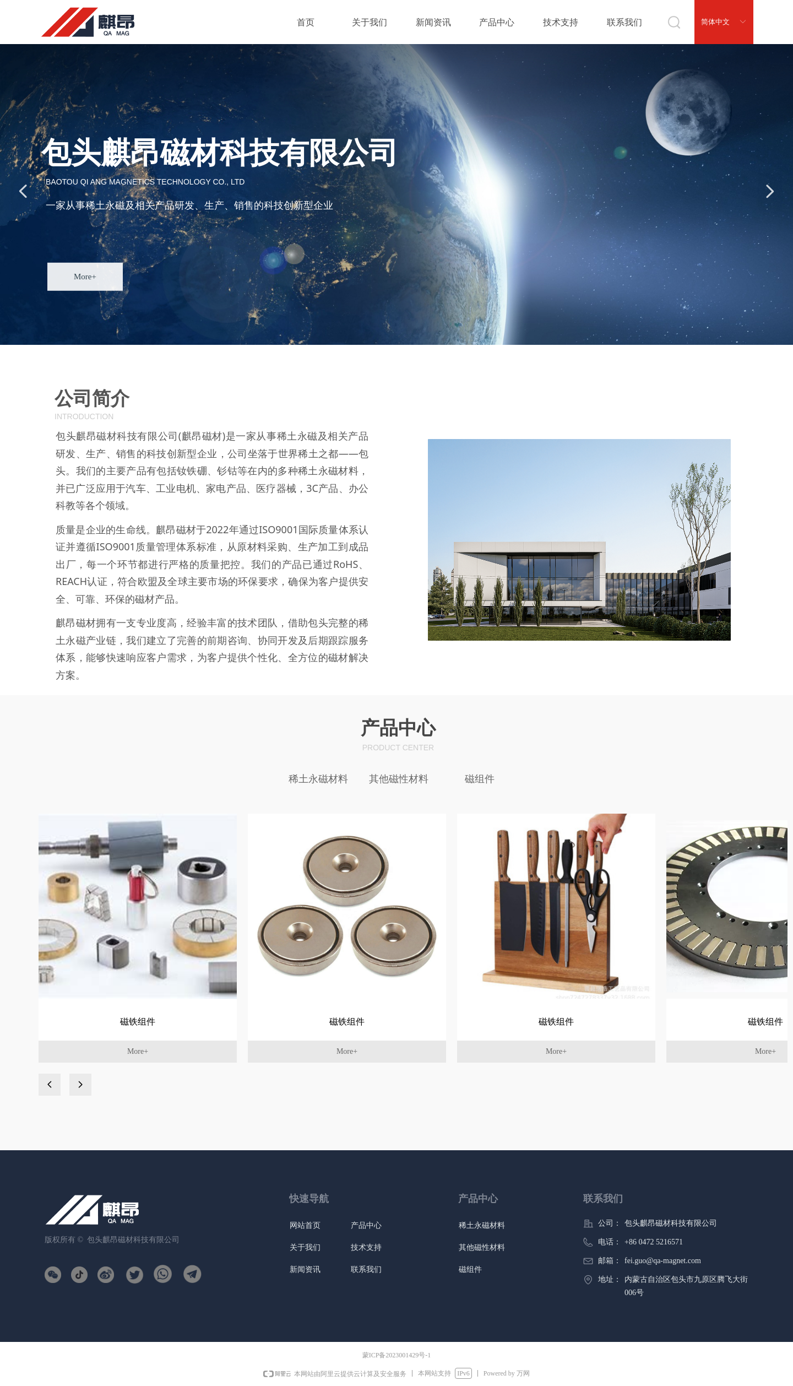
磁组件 (480, 778)
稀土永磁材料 (318, 778)
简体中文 (715, 22)
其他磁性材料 (398, 778)
